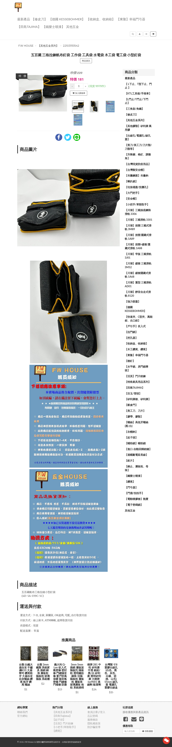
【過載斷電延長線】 (136, 454)
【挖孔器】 (131, 337)
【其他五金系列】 (48, 45)
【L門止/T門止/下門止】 (136, 101)
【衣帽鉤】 (131, 431)
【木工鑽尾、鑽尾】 (136, 349)
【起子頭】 (131, 437)
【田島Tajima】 (29, 26)
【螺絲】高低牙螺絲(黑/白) (136, 424)
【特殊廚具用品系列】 (138, 381)
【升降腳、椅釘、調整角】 (138, 156)
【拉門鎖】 (131, 332)
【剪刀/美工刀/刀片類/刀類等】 (138, 146)
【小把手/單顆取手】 (137, 204)
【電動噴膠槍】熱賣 (136, 498)
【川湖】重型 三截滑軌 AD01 (138, 284)
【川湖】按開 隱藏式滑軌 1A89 (138, 236)
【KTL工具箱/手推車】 (138, 93)
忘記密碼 (92, 716)
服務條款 (92, 719)
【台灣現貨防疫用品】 (138, 164)
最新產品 (23, 19)
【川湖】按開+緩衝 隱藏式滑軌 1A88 (137, 246)
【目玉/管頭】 (133, 393)
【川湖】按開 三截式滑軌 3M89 (138, 227)
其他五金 (72, 26)
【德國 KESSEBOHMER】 (67, 19)
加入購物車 (79, 93)
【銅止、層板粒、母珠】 (136, 468)
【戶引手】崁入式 (135, 326)
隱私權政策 (93, 723)
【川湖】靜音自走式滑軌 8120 (138, 293)
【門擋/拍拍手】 (134, 493)
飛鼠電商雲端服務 (71, 742)
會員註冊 (92, 712)
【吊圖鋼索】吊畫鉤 (136, 175)
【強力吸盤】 (132, 301)
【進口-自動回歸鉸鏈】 (138, 449)
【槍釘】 (130, 360)
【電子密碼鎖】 (134, 504)
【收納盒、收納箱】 (100, 19)
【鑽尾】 (130, 481)
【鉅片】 (130, 460)
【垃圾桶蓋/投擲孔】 (137, 187)
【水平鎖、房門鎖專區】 (136, 368)
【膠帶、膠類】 (134, 416)
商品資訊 (86, 60)
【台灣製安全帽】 (135, 169)
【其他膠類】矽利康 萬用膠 (138, 127)
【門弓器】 (131, 487)
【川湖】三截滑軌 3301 (138, 219)
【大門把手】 (132, 192)
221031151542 (71, 45)
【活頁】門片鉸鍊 (135, 376)
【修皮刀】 (39, 19)
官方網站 (22, 716)
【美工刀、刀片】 (135, 410)
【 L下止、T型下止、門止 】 (138, 85)
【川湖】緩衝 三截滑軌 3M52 (138, 265)
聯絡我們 (22, 712)
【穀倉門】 (131, 404)
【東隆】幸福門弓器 (131, 19)
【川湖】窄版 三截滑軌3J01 (138, 255)
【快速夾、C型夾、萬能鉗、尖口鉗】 (139, 318)
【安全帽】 (131, 198)
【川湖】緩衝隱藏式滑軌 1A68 (138, 274)
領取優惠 (147, 731)
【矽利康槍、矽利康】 (138, 399)
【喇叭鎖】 (131, 181)
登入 (102, 712)
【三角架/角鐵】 (134, 108)
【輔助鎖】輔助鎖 (135, 443)
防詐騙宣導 (93, 727)
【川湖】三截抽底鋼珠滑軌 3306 (138, 211)
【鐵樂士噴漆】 (53, 26)
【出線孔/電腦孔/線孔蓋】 (138, 137)
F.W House (25, 45)
